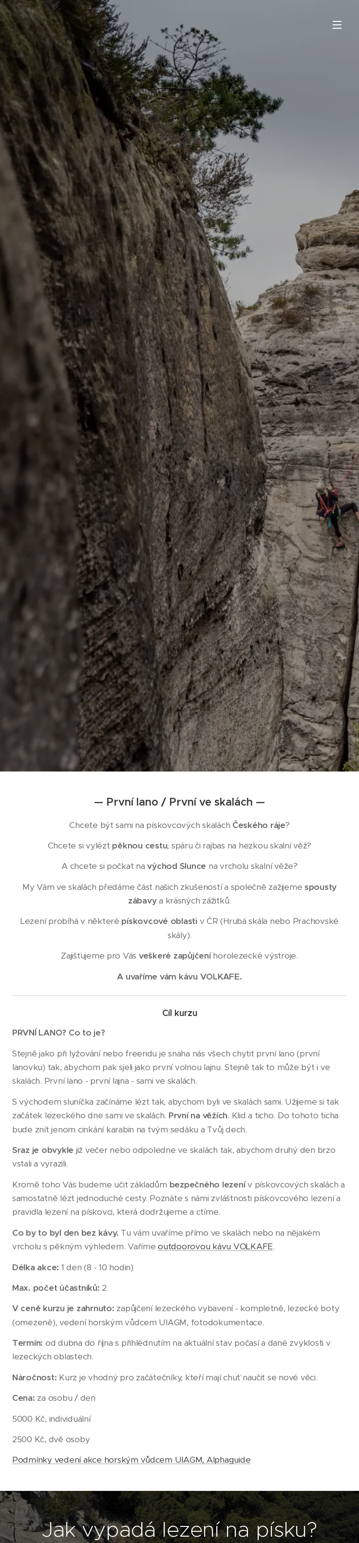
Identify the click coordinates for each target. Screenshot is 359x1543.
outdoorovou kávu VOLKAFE (215, 1246)
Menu (337, 24)
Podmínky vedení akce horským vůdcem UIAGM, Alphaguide (131, 1459)
